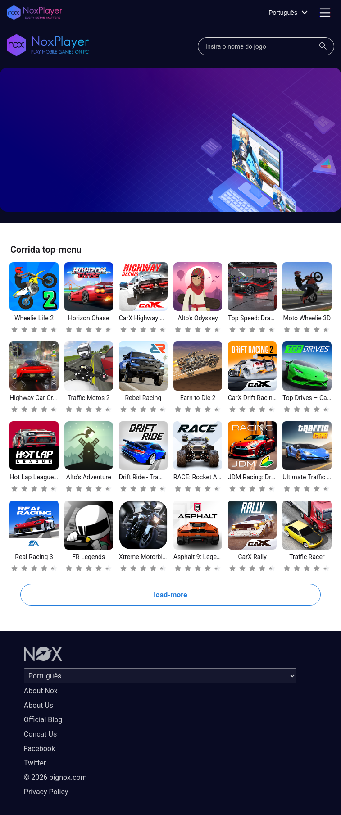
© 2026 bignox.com (55, 777)
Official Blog (43, 719)
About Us (38, 705)
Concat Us (40, 734)
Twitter (35, 763)
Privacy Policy (46, 792)
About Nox (41, 691)
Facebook (39, 748)
